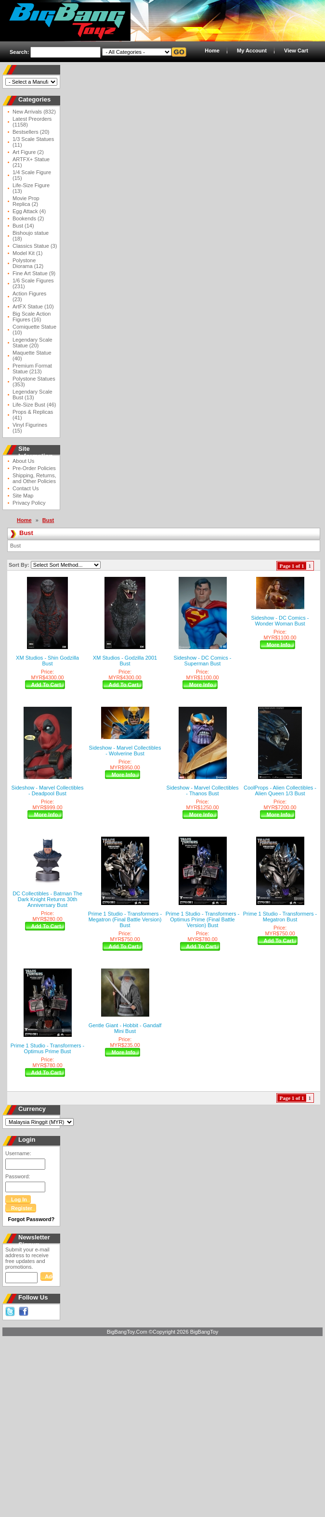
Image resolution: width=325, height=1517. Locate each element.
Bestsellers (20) (31, 132)
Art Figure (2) (28, 152)
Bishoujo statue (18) (31, 236)
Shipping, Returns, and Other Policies (34, 478)
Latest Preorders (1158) (32, 121)
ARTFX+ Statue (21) (31, 162)
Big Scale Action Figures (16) (32, 316)
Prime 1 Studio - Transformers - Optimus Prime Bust (47, 1048)
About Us (23, 461)
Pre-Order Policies (34, 468)
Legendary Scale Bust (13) (32, 394)
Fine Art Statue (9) (34, 273)
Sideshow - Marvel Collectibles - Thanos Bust (203, 790)
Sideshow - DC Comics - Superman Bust (203, 660)
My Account (252, 50)
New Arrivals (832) (34, 112)
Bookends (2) (28, 218)
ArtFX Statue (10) (33, 306)
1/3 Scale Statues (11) (33, 142)
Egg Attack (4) (29, 211)
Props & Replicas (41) (33, 415)
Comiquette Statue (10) (34, 329)
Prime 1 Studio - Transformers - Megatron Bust (280, 916)
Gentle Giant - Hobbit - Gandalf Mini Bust (125, 1028)
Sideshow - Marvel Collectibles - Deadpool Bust (48, 790)
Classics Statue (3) (35, 246)
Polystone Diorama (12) (28, 263)
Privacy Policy (29, 503)
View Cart (296, 50)
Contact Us (26, 488)
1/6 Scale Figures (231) (33, 283)
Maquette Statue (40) (32, 355)
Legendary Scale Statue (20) (32, 342)
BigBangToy (204, 1332)
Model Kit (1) (27, 253)
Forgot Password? (31, 1219)
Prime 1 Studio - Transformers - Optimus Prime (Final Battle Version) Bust (202, 919)
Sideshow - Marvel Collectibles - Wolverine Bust (125, 750)
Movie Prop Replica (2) (26, 201)
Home (212, 50)
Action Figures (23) (29, 296)
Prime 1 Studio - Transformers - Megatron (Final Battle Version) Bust (125, 919)
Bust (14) (23, 226)
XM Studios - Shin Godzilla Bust (47, 660)
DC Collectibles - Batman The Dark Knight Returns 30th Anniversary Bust (47, 899)
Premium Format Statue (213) (32, 368)
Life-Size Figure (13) (31, 188)
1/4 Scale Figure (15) (32, 175)
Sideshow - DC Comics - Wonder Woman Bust (280, 620)
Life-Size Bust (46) (34, 405)
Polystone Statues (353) (34, 381)
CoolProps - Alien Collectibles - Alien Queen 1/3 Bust (280, 790)
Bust (48, 520)
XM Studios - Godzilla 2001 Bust (125, 660)
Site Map (23, 495)
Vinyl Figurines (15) (30, 427)
